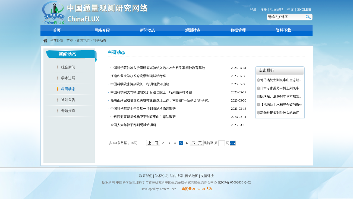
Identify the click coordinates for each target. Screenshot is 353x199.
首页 (57, 30)
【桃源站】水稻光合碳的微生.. (280, 104)
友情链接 (207, 176)
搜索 (309, 17)
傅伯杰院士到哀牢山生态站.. (279, 80)
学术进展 (68, 78)
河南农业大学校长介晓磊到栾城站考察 (138, 76)
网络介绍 (102, 30)
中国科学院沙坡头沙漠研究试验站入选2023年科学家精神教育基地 (158, 68)
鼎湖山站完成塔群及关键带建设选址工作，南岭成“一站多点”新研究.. (160, 100)
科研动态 (99, 40)
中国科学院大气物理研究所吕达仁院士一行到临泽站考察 (151, 92)
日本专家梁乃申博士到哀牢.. (279, 88)
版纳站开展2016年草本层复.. (279, 96)
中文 (290, 9)
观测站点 (192, 30)
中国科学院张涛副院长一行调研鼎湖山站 (140, 84)
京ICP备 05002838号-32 (234, 182)
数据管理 (238, 30)
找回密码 (276, 9)
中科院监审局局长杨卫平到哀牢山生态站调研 (143, 117)
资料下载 (283, 30)
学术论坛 (161, 176)
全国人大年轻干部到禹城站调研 (133, 125)
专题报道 (68, 111)
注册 (263, 9)
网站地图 (191, 176)
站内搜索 (176, 176)
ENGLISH (304, 9)
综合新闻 (68, 67)
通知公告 (68, 100)
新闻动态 (147, 30)
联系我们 (145, 176)
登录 (253, 9)
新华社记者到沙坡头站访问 (279, 113)
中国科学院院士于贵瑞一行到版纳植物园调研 (143, 109)
